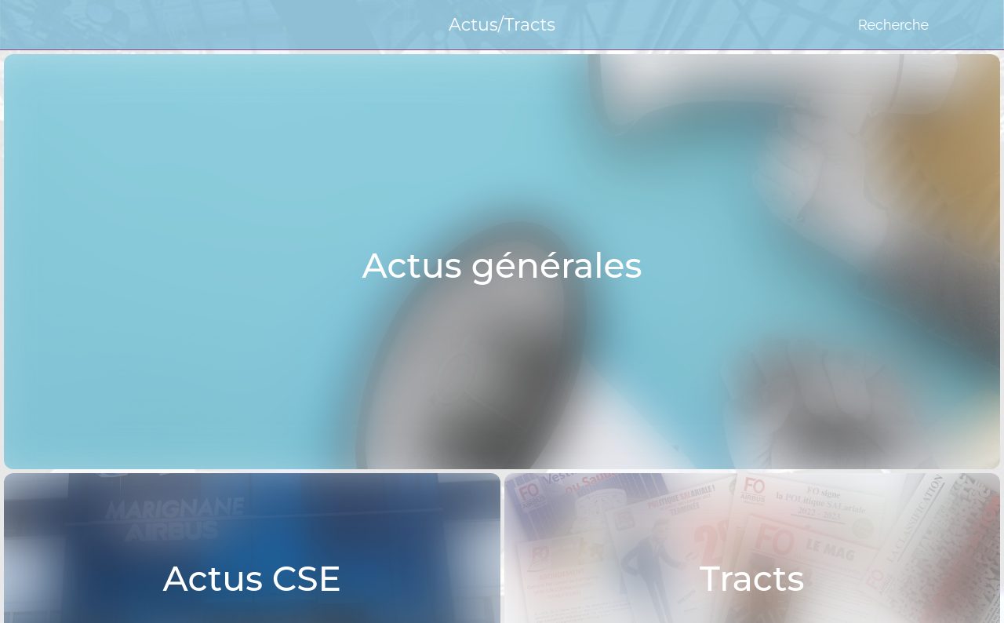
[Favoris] (963, 25)
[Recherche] (899, 24)
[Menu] (25, 25)
